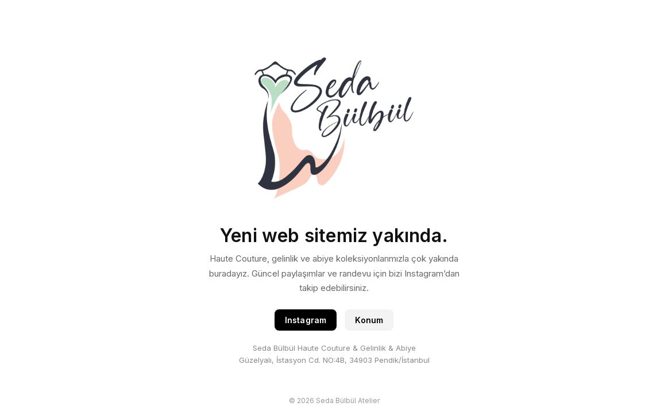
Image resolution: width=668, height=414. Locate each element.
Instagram (306, 320)
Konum (369, 320)
